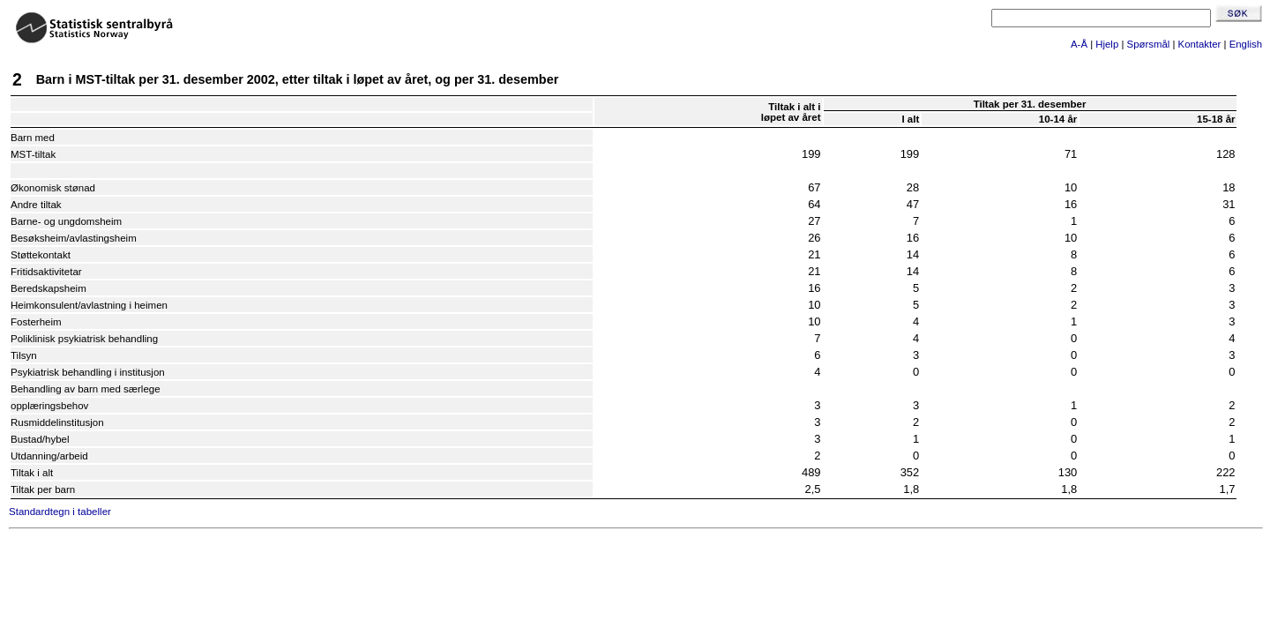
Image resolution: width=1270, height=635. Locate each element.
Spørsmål (1148, 44)
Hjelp (1106, 44)
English (1245, 44)
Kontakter (1199, 44)
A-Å (1079, 44)
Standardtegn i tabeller (60, 511)
